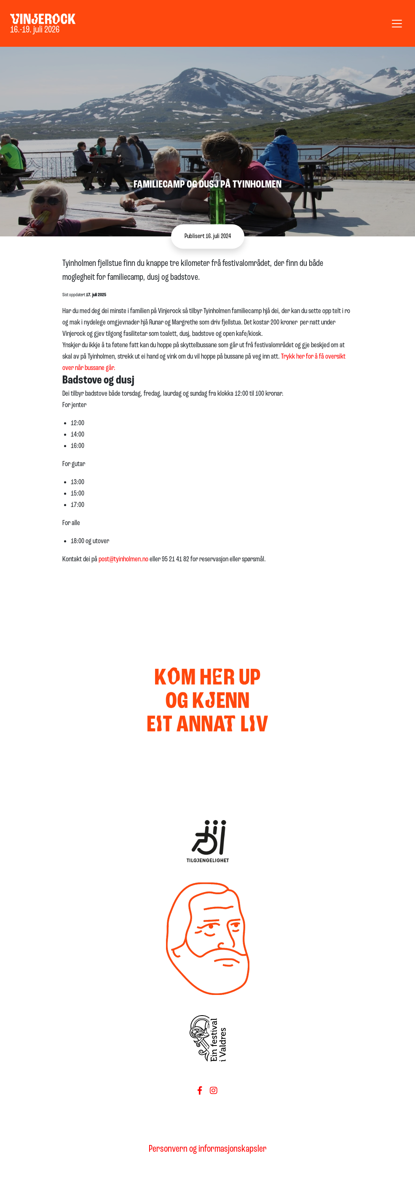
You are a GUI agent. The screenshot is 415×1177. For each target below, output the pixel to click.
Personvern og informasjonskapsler (208, 1149)
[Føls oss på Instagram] (213, 1091)
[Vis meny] (397, 24)
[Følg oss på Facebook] (200, 1091)
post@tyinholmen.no (123, 559)
